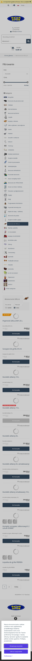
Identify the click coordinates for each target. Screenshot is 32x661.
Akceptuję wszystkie (16, 646)
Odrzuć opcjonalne (16, 651)
